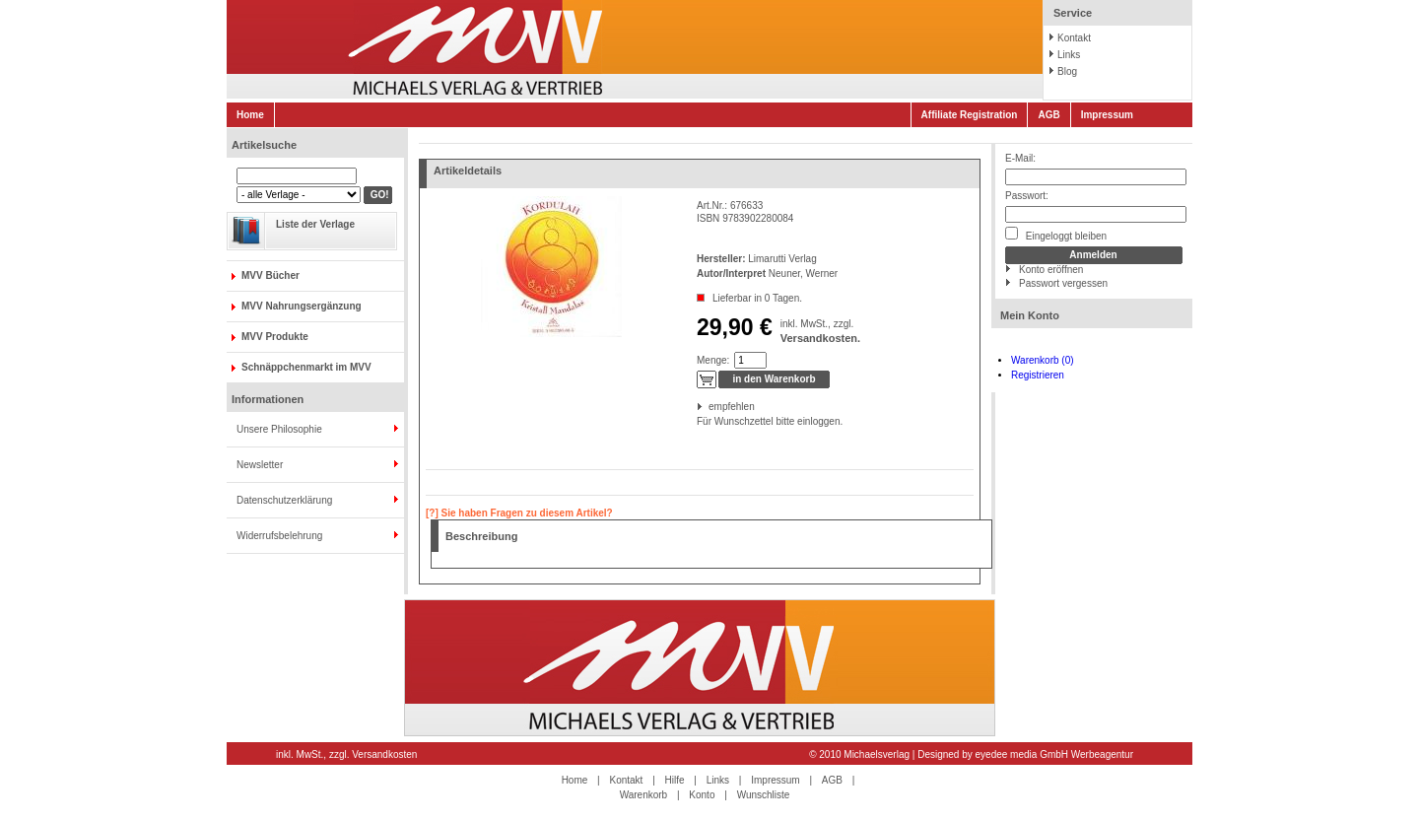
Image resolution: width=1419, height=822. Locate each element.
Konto (701, 794)
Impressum (1107, 114)
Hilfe (675, 780)
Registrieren (1037, 375)
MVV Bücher (270, 275)
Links (1068, 54)
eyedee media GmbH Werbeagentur (1054, 754)
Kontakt (1074, 38)
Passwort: (1026, 195)
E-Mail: (1020, 158)
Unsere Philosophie (279, 429)
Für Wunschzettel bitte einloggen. (698, 421)
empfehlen (710, 406)
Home (250, 114)
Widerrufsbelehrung (279, 535)
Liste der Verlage (315, 224)
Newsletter (259, 464)
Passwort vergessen (1063, 283)
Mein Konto (1029, 315)
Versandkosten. (820, 338)
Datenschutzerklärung (284, 500)
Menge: (713, 360)
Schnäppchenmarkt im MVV (306, 367)
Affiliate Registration (969, 114)
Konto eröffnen (1051, 269)
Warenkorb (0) (1042, 360)
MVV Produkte (274, 336)
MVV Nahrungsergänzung (301, 306)
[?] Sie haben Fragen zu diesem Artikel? (519, 513)
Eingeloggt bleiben (1056, 234)
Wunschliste (763, 794)
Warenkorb (644, 794)
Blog (1067, 71)
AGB (1048, 114)
